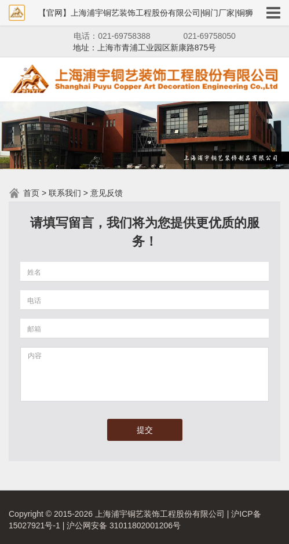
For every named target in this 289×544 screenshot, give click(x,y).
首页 (31, 193)
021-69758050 (210, 36)
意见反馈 (106, 193)
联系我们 (65, 193)
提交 (145, 430)
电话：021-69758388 (112, 36)
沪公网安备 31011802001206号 (124, 525)
